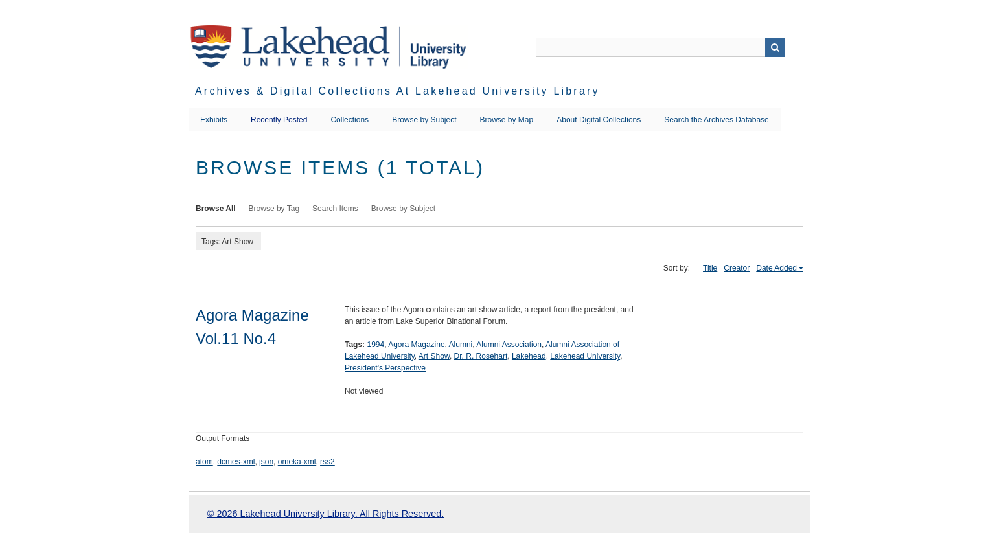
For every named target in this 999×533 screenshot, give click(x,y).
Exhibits (213, 119)
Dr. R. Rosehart (481, 356)
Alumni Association (509, 344)
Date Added (776, 268)
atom (204, 461)
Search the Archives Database (716, 119)
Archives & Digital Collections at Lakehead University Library (397, 90)
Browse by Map (507, 119)
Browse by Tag (274, 208)
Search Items (335, 208)
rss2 (327, 461)
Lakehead (529, 356)
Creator (737, 268)
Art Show (434, 356)
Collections (349, 119)
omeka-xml (297, 461)
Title (710, 268)
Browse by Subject (424, 119)
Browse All (216, 208)
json (266, 461)
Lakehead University (585, 356)
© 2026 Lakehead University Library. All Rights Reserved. (325, 513)
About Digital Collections (599, 119)
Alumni (461, 344)
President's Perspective (385, 367)
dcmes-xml (236, 461)
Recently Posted (279, 119)
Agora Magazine (416, 344)
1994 (375, 344)
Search (775, 47)
